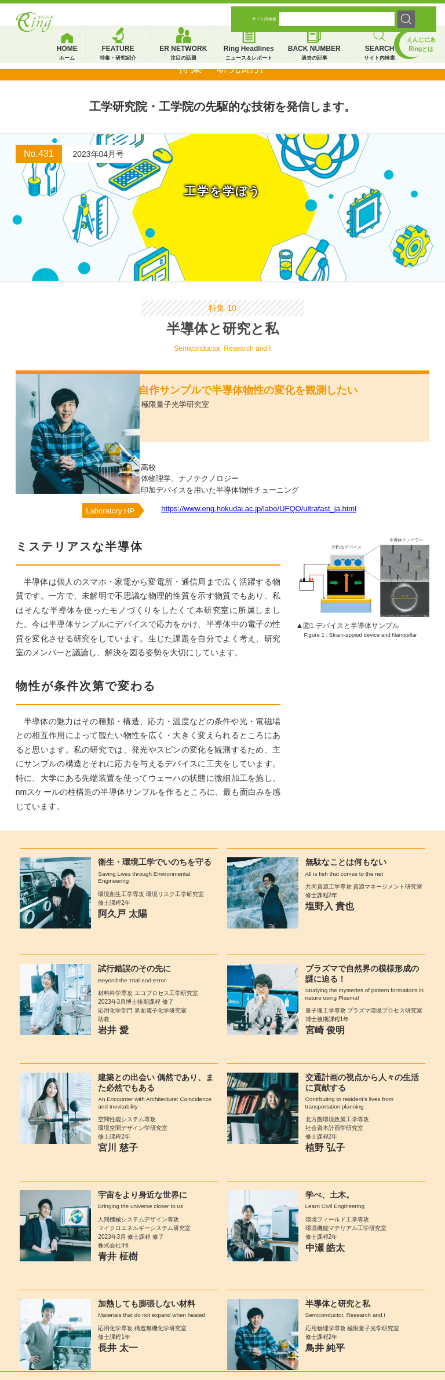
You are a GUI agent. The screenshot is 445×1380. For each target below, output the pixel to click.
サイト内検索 (264, 13)
